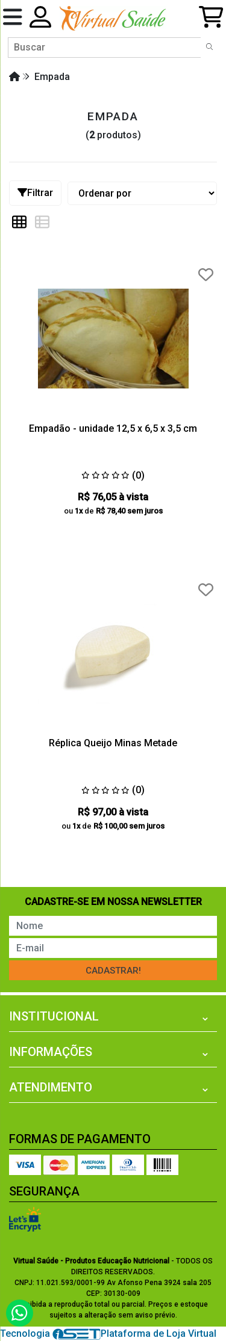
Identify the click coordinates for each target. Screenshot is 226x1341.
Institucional (54, 1016)
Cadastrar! (113, 970)
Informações (50, 1052)
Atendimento (50, 1087)
